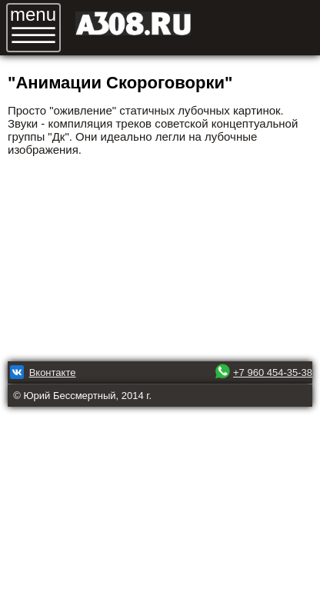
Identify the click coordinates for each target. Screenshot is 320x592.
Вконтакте (52, 372)
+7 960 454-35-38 (272, 372)
